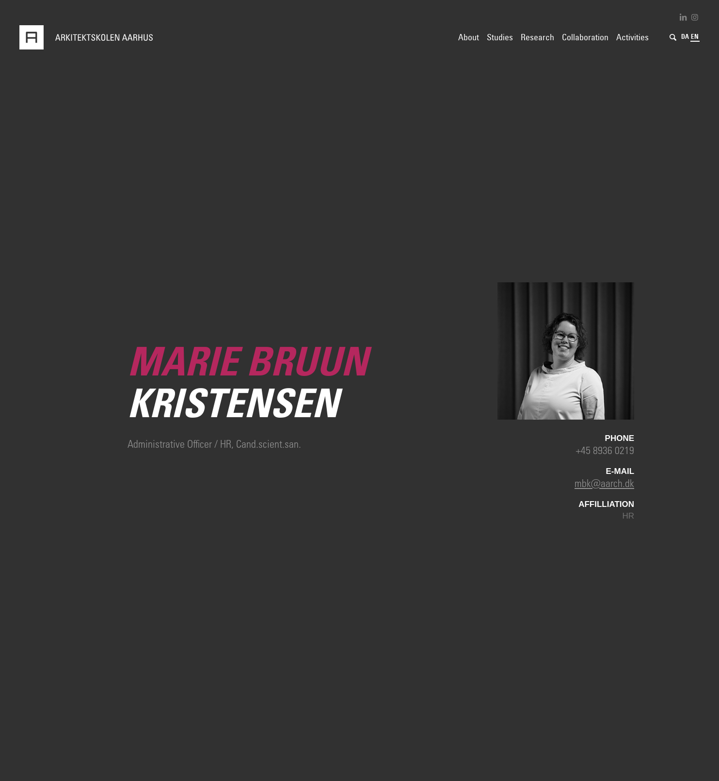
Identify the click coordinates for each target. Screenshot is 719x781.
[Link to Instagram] (694, 17)
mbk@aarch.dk (604, 482)
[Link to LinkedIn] (683, 17)
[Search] (673, 37)
